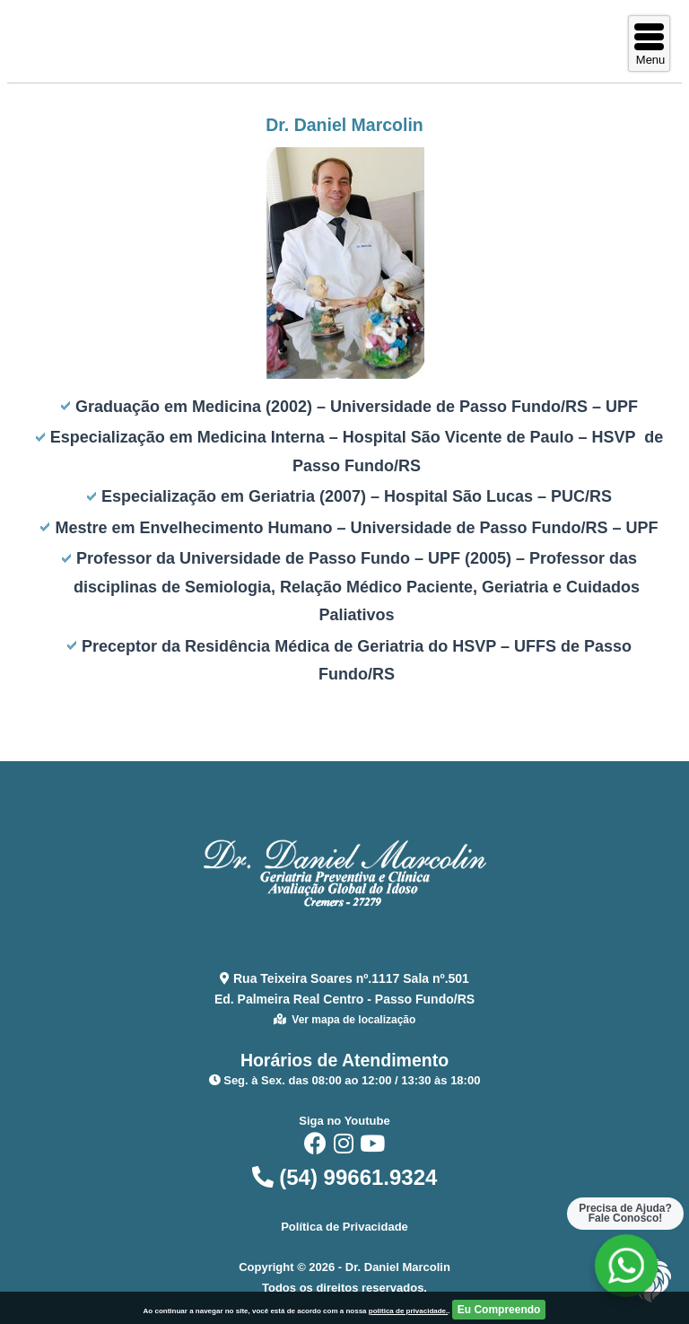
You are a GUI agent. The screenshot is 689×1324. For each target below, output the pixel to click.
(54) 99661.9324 (345, 1177)
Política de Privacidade (344, 1226)
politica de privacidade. (408, 1311)
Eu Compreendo (499, 1309)
